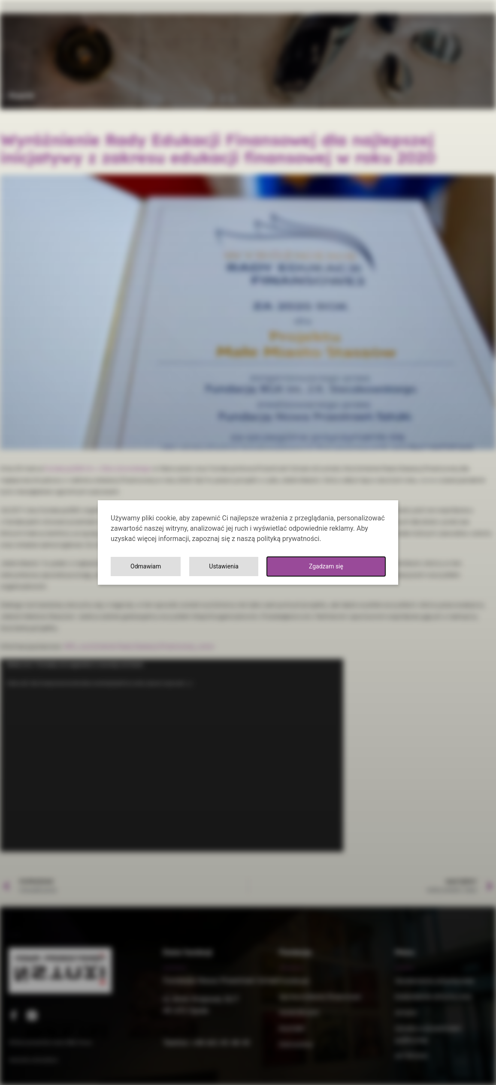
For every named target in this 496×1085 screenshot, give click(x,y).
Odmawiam (349, 566)
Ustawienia (270, 566)
